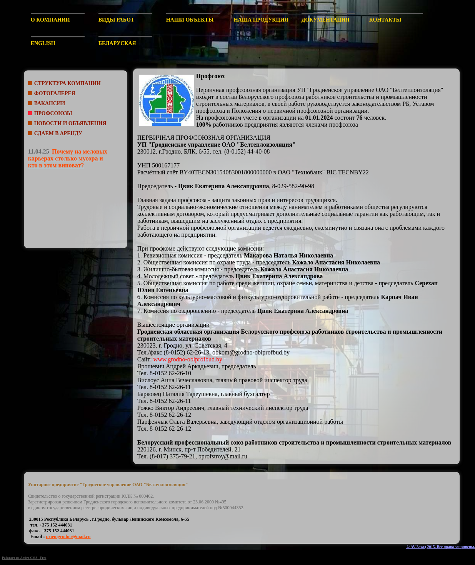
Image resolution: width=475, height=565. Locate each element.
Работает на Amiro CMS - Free (24, 558)
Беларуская (117, 43)
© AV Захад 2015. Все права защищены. (440, 547)
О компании (50, 20)
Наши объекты (190, 20)
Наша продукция (261, 20)
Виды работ (116, 20)
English (43, 43)
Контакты (385, 20)
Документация (326, 20)
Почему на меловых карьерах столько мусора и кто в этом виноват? (67, 158)
